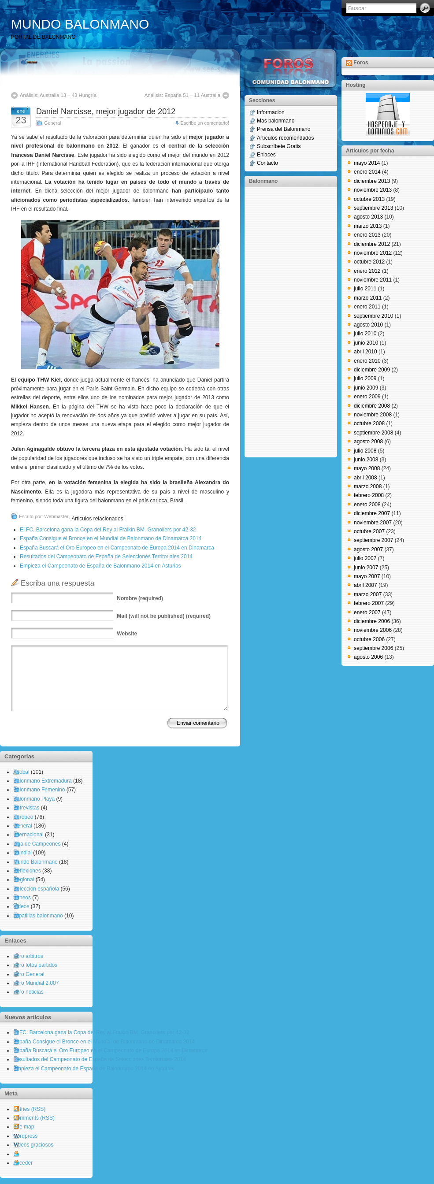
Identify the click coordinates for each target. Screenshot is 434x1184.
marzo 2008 (368, 486)
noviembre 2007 (373, 523)
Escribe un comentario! (205, 123)
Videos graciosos (33, 1145)
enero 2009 (367, 396)
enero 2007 (367, 612)
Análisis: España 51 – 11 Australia (182, 95)
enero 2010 (367, 361)
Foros (360, 62)
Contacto (267, 163)
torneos (22, 897)
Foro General (29, 974)
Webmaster (57, 516)
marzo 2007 (368, 594)
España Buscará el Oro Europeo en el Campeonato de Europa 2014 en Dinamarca (117, 548)
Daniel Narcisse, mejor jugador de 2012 (105, 111)
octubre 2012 (369, 262)
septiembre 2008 (373, 433)
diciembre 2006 (372, 621)
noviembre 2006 (373, 630)
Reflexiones (27, 871)
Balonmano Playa (34, 799)
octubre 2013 (369, 199)
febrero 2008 (369, 495)
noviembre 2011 (373, 280)
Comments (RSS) (34, 1118)
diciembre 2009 (372, 370)
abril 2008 (365, 478)
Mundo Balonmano (35, 862)
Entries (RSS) (29, 1109)
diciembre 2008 (372, 406)
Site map (23, 1127)
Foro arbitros (28, 956)
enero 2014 (367, 172)
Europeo (23, 817)
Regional (23, 879)
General (52, 123)
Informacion (271, 112)
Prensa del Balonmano (283, 129)
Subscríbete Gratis (278, 146)
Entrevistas (26, 808)
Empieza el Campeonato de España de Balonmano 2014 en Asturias (100, 566)
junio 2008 (366, 460)
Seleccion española (36, 889)
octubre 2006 (369, 639)
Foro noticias (28, 992)
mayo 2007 (367, 576)
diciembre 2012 (372, 244)
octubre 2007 (369, 531)
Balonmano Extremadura (42, 781)
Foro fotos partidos (35, 965)
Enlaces (266, 155)
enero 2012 (367, 271)
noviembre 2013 (373, 190)
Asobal (21, 772)
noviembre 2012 (373, 253)
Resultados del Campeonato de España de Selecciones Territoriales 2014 (106, 556)
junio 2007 (366, 567)
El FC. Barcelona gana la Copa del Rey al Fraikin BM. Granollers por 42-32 (108, 530)
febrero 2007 (369, 603)
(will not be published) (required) (164, 616)
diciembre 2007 (372, 513)
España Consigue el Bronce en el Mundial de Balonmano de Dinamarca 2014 (110, 538)
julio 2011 (365, 289)
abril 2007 (365, 585)
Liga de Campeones (36, 844)
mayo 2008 (367, 468)
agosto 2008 (368, 441)
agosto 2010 (368, 325)
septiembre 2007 (373, 540)
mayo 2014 (367, 163)
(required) (140, 598)
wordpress (25, 1136)
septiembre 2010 (373, 316)
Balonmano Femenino (39, 790)
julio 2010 (365, 333)
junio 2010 (366, 343)
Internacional (28, 834)
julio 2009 (365, 378)
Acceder (23, 1163)
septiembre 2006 (373, 648)
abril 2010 (365, 352)
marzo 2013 (368, 226)
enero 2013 (367, 235)
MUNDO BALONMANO (80, 24)
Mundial (22, 853)
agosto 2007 (368, 549)
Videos (21, 906)
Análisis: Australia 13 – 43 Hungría (58, 95)
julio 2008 (365, 451)
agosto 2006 (368, 657)
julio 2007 (365, 558)
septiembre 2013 (373, 208)
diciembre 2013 (372, 181)
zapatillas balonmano (38, 916)
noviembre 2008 (373, 415)
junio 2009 (366, 388)
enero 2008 (367, 504)
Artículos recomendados (285, 138)
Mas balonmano (275, 121)
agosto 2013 (368, 217)
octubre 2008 (369, 423)
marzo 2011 (368, 298)
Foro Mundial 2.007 (36, 983)
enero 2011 (367, 307)
